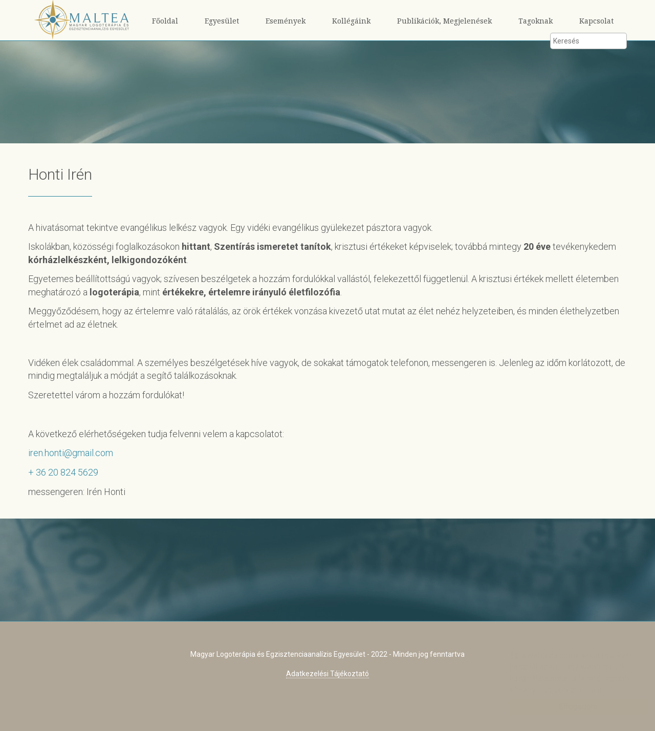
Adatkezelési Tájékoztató (327, 674)
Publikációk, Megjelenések (444, 21)
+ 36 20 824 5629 (63, 472)
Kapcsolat (596, 21)
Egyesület (222, 21)
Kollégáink (351, 21)
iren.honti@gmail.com (70, 452)
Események (285, 21)
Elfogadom (568, 707)
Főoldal (165, 21)
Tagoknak (535, 21)
